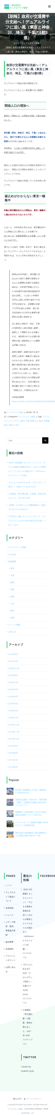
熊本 (12, 610)
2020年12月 (13, 668)
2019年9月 (13, 745)
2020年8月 (13, 675)
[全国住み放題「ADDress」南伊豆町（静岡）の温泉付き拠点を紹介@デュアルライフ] (10, 801)
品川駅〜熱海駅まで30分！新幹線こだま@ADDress (31, 791)
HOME (9, 885)
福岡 (12, 596)
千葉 (27, 420)
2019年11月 (13, 731)
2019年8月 (13, 752)
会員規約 (9, 948)
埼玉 (17, 425)
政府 (41, 420)
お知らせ (12, 631)
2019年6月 (13, 767)
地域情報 (12, 561)
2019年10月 (13, 738)
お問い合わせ (10, 969)
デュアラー (15, 420)
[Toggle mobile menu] (49, 6)
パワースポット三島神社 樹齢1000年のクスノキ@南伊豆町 (31, 823)
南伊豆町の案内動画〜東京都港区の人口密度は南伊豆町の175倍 (31, 834)
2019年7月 (13, 760)
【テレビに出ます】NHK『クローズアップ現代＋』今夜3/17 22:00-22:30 (28, 979)
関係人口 (34, 420)
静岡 (12, 582)
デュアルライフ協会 (15, 412)
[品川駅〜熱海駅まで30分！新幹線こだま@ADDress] (10, 790)
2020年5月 (13, 689)
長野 (12, 589)
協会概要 (9, 941)
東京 (6, 425)
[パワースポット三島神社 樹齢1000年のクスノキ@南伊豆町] (10, 822)
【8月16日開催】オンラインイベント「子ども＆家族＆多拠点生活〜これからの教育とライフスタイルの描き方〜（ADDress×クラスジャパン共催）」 (28, 919)
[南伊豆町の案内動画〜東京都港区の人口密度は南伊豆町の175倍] (10, 833)
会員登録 (9, 908)
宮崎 (12, 617)
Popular (14, 780)
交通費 (46, 420)
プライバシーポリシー (10, 958)
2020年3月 (13, 703)
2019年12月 (13, 724)
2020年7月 (13, 682)
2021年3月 (13, 661)
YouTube (12, 554)
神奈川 (11, 425)
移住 (23, 420)
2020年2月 (13, 710)
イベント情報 (14, 624)
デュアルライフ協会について (10, 896)
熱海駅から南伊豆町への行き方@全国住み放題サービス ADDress (31, 813)
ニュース (9, 915)
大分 (12, 603)
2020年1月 (13, 717)
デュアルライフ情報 (26, 416)
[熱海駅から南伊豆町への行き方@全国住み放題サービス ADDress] (10, 812)
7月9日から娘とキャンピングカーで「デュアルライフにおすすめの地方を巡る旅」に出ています (27, 520)
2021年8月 (13, 654)
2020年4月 (13, 696)
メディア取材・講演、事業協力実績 (10, 928)
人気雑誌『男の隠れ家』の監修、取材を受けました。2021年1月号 (28, 1022)
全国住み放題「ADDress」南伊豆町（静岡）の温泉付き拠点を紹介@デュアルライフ (31, 802)
